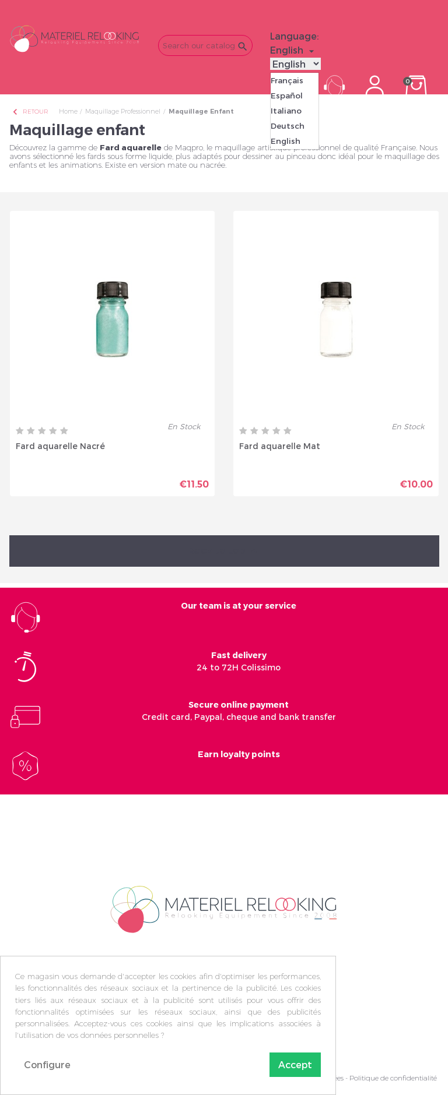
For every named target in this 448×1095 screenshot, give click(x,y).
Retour (29, 111)
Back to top (224, 551)
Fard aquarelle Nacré (60, 446)
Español (287, 95)
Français (287, 80)
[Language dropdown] (293, 50)
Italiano (286, 110)
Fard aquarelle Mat (279, 446)
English (285, 141)
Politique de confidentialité (393, 1077)
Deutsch (287, 125)
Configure (47, 1064)
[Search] (205, 45)
